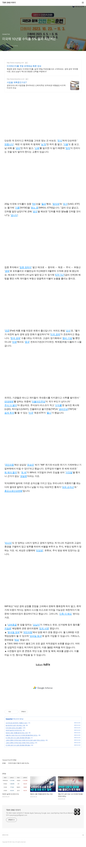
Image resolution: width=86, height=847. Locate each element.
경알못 (23, 476)
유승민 (30, 465)
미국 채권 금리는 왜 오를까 (14, 728)
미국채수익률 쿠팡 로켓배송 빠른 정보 (24, 66)
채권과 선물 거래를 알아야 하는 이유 (17, 733)
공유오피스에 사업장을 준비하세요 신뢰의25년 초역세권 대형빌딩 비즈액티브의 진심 (36, 86)
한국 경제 (15, 338)
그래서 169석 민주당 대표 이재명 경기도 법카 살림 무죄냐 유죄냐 (25, 740)
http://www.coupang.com (15, 63)
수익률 (58, 405)
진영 (14, 342)
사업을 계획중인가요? (17, 82)
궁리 (18, 148)
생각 (35, 211)
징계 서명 (44, 628)
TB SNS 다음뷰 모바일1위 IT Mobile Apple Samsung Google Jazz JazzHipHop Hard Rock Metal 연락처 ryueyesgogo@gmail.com (40, 814)
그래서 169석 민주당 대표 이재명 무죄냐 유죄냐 (20, 743)
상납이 (36, 624)
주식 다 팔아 (10, 405)
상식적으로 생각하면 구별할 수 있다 (16, 723)
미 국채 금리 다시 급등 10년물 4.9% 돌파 (18, 738)
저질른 (7, 628)
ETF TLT (59, 275)
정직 (68, 148)
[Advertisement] (43, 688)
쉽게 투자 (9, 413)
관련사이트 (5, 835)
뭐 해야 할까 (10, 472)
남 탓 (43, 144)
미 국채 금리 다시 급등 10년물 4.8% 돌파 (18, 745)
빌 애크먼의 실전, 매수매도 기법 (15, 725)
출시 (49, 413)
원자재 (56, 204)
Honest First (9, 719)
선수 (68, 330)
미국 (31, 413)
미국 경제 (55, 334)
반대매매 (8, 401)
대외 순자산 (68, 487)
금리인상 (63, 409)
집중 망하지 (25, 267)
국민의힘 (9, 465)
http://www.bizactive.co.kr (15, 79)
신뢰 (37, 148)
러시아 (8, 543)
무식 (60, 140)
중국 (27, 342)
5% (33, 204)
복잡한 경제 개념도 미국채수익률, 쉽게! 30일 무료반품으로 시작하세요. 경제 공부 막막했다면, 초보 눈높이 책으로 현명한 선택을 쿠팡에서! (42, 70)
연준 (7, 330)
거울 (66, 144)
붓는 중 (34, 207)
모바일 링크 (36, 636)
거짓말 (69, 472)
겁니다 (14, 215)
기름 (17, 207)
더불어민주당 (38, 401)
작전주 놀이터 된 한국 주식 (14, 730)
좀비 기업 (67, 338)
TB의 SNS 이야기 (9, 3)
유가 (65, 204)
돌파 (44, 204)
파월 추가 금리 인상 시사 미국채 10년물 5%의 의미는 (22, 735)
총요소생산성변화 (13, 491)
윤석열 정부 (14, 632)
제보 (16, 640)
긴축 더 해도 (65, 614)
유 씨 (23, 472)
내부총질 (12, 624)
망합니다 (8, 144)
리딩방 (39, 550)
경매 (7, 271)
